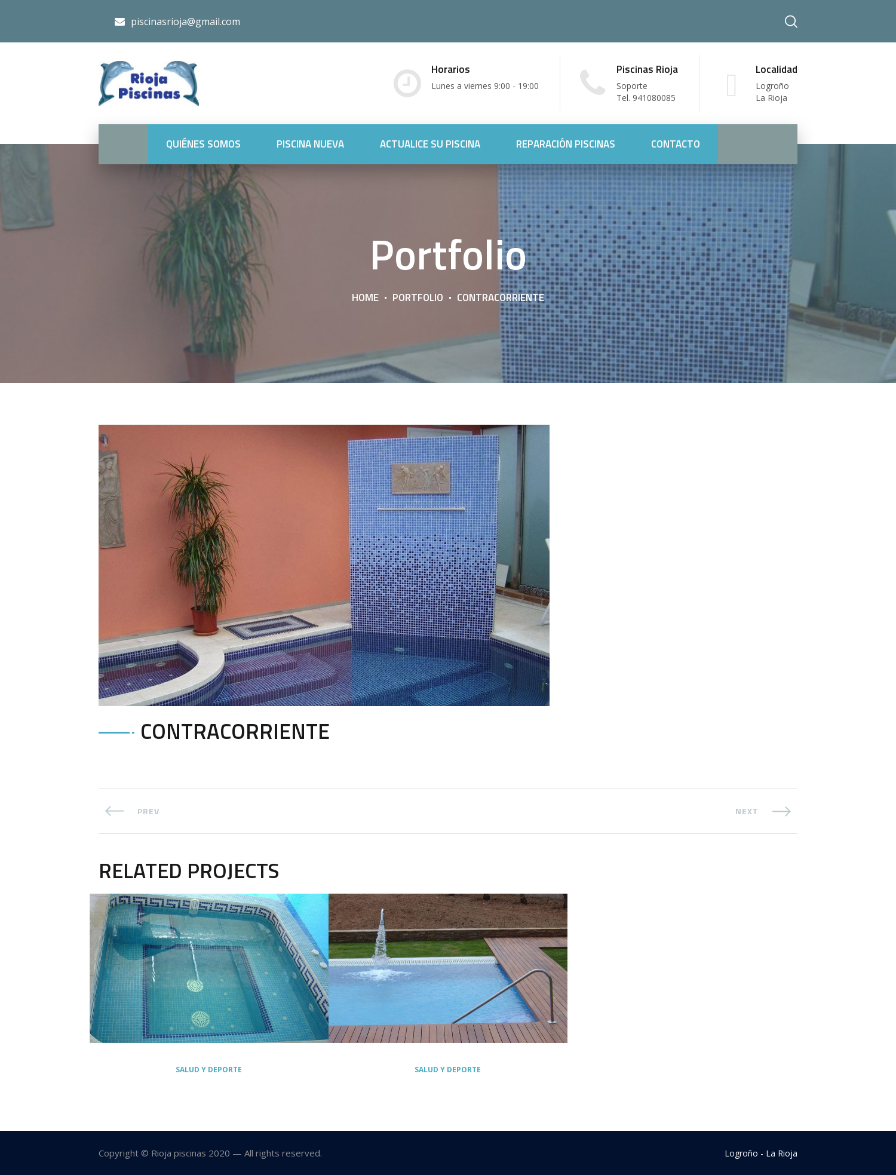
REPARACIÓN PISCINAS (565, 144)
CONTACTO (675, 144)
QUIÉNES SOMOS (203, 144)
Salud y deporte (209, 1069)
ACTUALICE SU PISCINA (430, 144)
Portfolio (417, 297)
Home (365, 297)
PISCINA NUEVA (310, 144)
